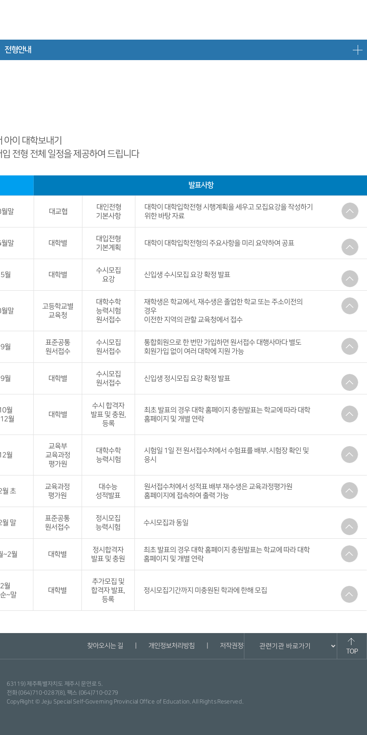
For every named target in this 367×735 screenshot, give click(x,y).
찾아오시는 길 (105, 645)
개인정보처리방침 (171, 645)
